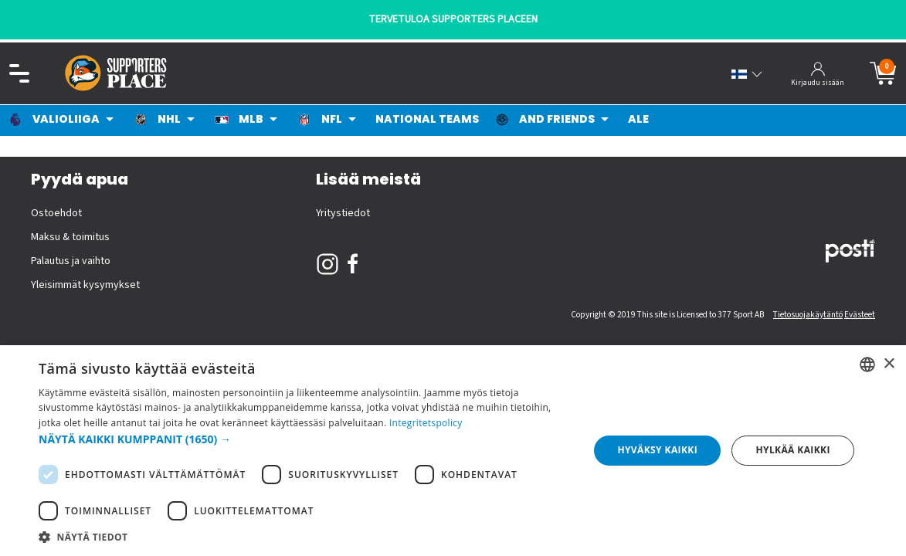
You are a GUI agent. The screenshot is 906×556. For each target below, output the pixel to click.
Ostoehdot (56, 213)
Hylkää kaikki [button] (792, 449)
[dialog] (453, 450)
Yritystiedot (343, 213)
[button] (305, 439)
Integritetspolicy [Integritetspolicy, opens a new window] (426, 422)
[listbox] (867, 364)
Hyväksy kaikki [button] (657, 449)
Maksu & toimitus (70, 237)
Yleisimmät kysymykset (85, 285)
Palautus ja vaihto (70, 261)
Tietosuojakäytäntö (808, 314)
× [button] (888, 364)
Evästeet (859, 314)
